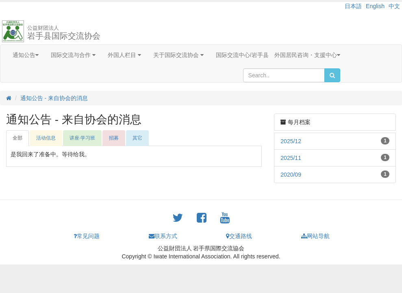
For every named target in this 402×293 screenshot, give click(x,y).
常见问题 (87, 236)
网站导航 (315, 236)
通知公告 (26, 55)
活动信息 (46, 138)
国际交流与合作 (73, 55)
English (375, 6)
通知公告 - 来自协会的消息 (54, 98)
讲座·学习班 (82, 138)
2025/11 (290, 158)
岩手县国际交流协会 (63, 32)
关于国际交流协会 (178, 55)
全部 (17, 138)
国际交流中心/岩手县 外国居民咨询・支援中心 (278, 55)
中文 (394, 6)
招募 (114, 138)
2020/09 (290, 174)
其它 (137, 138)
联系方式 (163, 236)
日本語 (353, 6)
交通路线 (239, 236)
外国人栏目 (124, 55)
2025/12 (290, 141)
